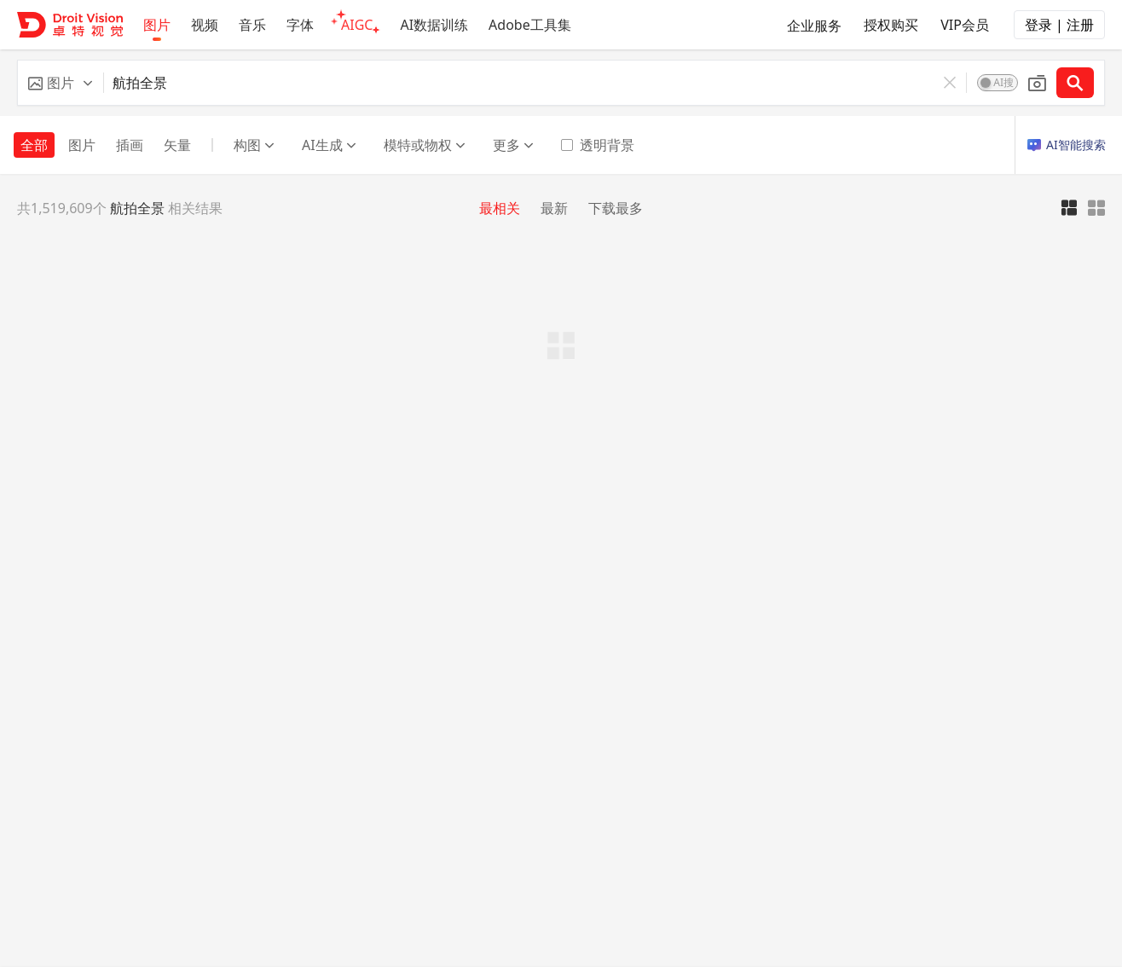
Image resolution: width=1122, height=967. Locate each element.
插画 (129, 145)
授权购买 (891, 24)
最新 (554, 208)
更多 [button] (513, 145)
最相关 (499, 208)
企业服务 (814, 25)
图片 (81, 145)
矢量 (177, 145)
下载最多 (615, 208)
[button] (60, 83)
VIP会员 (964, 24)
